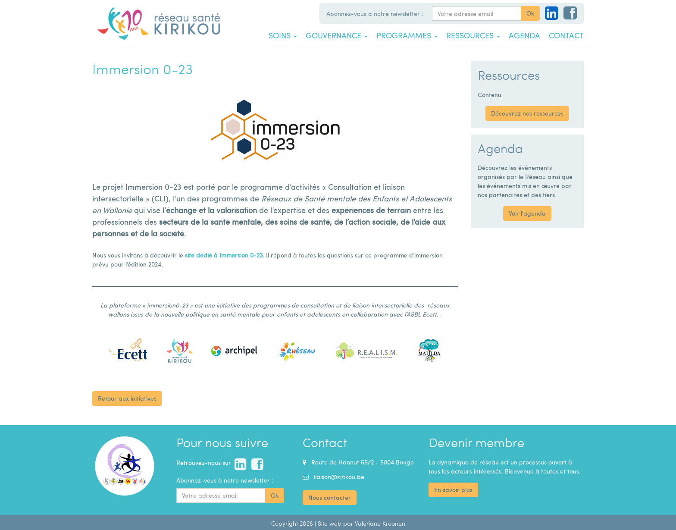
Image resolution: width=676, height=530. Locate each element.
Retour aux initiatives (127, 398)
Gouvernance (337, 35)
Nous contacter (329, 497)
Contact (566, 35)
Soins (283, 35)
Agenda (524, 35)
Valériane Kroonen (380, 523)
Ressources (473, 35)
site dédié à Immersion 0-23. (224, 255)
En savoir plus (453, 490)
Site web (329, 523)
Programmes (407, 35)
